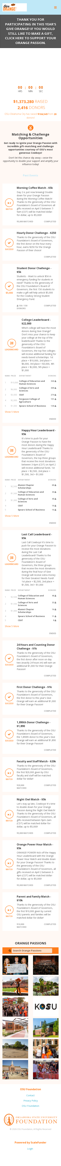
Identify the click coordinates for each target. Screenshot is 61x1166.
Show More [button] (12, 411)
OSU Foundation (30, 1105)
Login (30, 1148)
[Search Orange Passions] (32, 950)
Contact (30, 1095)
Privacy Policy (30, 1100)
